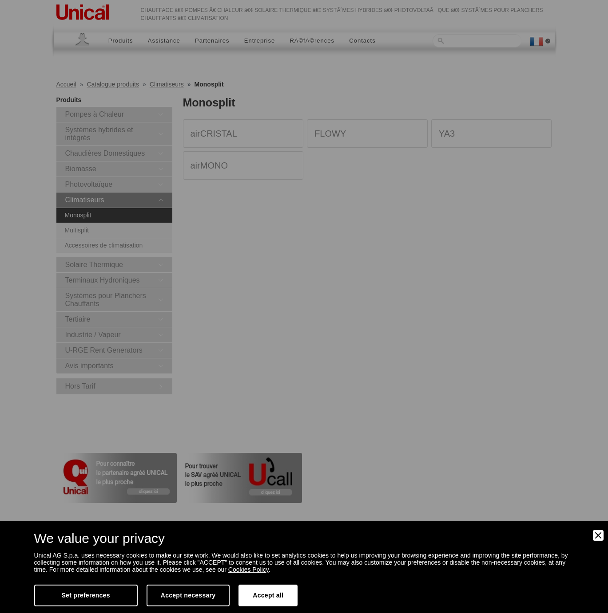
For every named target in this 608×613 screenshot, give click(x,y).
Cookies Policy (248, 569)
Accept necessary (188, 595)
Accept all (268, 595)
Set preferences (86, 595)
